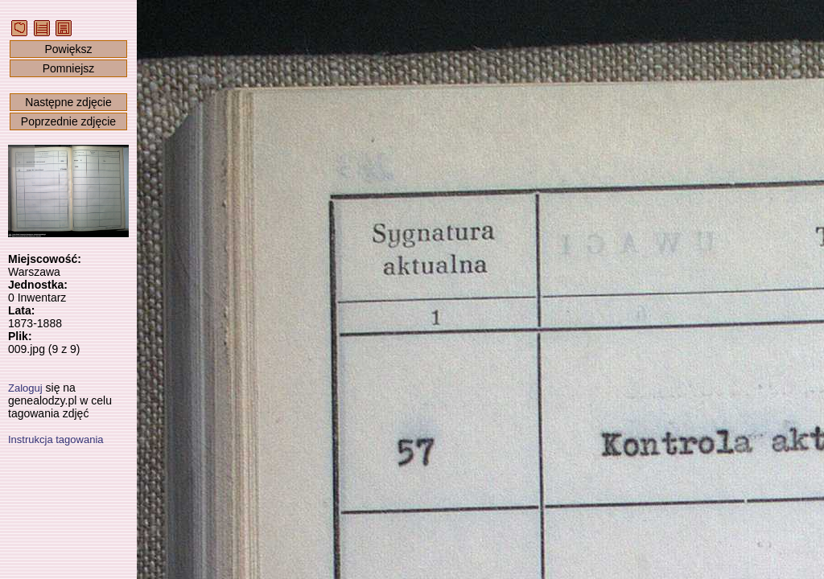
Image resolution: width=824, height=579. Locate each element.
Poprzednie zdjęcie (68, 121)
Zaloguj (25, 388)
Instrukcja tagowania (56, 439)
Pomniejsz (69, 68)
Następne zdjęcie (68, 102)
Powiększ (68, 49)
